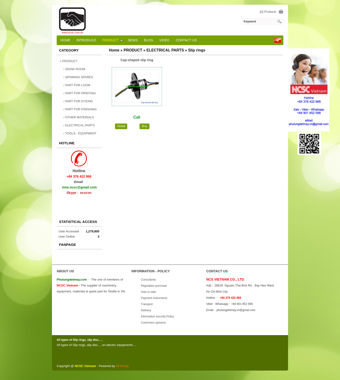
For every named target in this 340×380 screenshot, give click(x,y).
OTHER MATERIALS (78, 117)
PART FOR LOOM (76, 85)
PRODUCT (68, 61)
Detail (121, 126)
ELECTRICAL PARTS (79, 125)
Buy (144, 126)
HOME (65, 40)
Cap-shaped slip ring (136, 60)
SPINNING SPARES (78, 77)
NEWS (133, 40)
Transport (147, 304)
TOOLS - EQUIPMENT (79, 133)
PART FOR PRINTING (79, 93)
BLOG (148, 40)
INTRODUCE (86, 40)
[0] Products (268, 11)
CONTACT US (186, 40)
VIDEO (164, 40)
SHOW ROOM (74, 69)
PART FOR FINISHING (80, 109)
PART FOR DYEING (78, 101)
